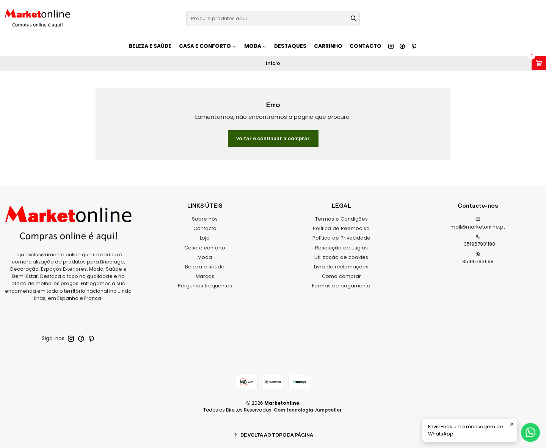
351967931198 (478, 258)
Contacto (365, 46)
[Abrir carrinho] (539, 63)
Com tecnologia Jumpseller (308, 410)
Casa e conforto (204, 247)
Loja (205, 237)
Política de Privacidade (341, 237)
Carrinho (328, 46)
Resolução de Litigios (341, 247)
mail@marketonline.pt (477, 223)
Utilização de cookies (341, 257)
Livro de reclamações (341, 266)
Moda (205, 257)
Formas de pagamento (341, 285)
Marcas (205, 276)
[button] (273, 435)
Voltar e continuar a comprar (273, 138)
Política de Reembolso (341, 228)
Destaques (290, 46)
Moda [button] (255, 46)
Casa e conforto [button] (208, 46)
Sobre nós (205, 218)
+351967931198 (477, 241)
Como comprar (341, 276)
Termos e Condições (341, 218)
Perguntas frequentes (205, 285)
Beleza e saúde (150, 46)
